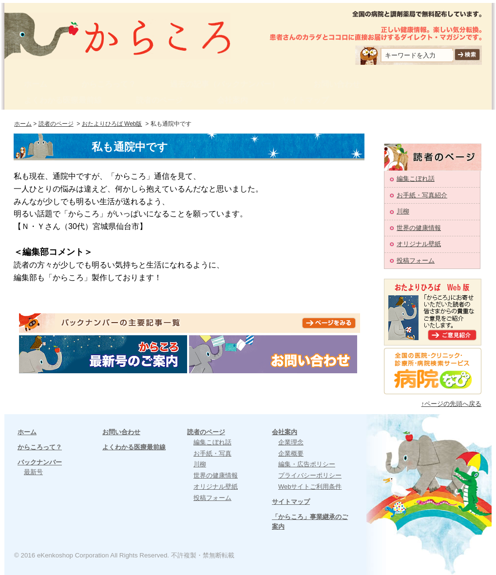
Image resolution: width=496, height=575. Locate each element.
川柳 (403, 211)
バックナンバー (40, 462)
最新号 (33, 472)
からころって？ (108, 84)
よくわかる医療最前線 (63, 100)
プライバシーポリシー (310, 475)
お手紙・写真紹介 (422, 195)
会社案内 (232, 100)
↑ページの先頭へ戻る (451, 403)
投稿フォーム (416, 260)
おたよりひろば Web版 (112, 123)
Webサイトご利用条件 (310, 486)
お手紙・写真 (212, 453)
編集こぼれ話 (416, 178)
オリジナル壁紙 (419, 244)
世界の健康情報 (419, 227)
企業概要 (291, 453)
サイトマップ (305, 100)
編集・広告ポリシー (306, 464)
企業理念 (291, 442)
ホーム (35, 84)
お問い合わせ (336, 84)
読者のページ (159, 100)
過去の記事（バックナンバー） (224, 84)
